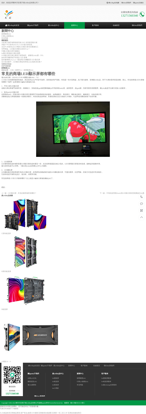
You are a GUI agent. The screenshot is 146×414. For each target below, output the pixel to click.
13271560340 (141, 197)
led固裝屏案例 (106, 378)
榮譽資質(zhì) (32, 381)
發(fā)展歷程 (32, 385)
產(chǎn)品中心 (53, 25)
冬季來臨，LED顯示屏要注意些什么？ (15, 49)
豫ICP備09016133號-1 (77, 403)
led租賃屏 (55, 381)
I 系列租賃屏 (6, 233)
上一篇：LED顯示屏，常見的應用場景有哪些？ (18, 193)
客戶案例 (95, 25)
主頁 (12, 70)
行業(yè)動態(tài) (7, 36)
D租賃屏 (4, 309)
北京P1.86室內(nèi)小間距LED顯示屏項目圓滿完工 (19, 47)
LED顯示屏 (5, 80)
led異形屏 (55, 385)
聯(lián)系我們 (126, 3)
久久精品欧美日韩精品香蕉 (10, 413)
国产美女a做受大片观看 (29, 413)
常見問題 (4, 38)
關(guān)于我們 (32, 25)
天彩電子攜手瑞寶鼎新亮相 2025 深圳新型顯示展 (19, 42)
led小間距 (55, 388)
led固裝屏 (55, 378)
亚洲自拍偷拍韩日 (74, 413)
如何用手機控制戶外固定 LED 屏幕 (14, 57)
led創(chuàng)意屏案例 (109, 385)
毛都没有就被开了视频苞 (9, 408)
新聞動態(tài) (6, 34)
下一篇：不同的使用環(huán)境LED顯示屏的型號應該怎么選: (122, 193)
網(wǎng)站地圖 (113, 3)
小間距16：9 (6, 361)
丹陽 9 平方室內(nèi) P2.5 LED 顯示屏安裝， (17, 45)
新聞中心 (74, 25)
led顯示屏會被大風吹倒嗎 (10, 53)
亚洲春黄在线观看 (45, 413)
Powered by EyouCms (56, 403)
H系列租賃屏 (6, 271)
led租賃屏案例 (106, 381)
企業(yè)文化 (32, 378)
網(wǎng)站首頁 (13, 25)
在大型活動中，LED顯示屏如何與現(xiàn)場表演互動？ (21, 62)
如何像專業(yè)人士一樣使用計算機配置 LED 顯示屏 (20, 60)
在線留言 (116, 25)
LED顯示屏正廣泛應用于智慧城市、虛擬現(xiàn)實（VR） (22, 55)
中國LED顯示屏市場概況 (10, 51)
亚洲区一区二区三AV (60, 413)
